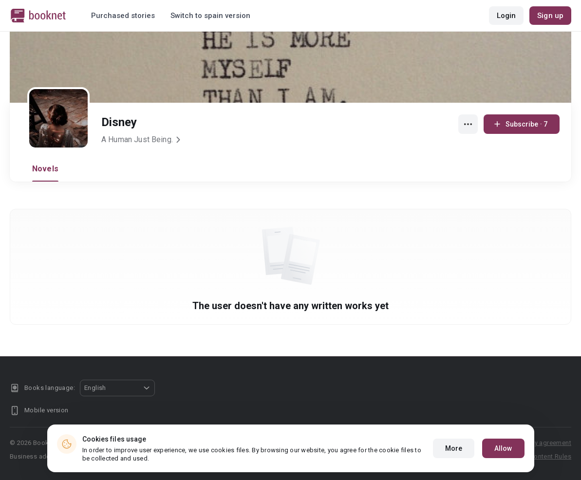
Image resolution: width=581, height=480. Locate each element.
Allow (503, 448)
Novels (45, 168)
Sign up (550, 15)
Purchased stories (123, 15)
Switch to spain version (210, 15)
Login (506, 15)
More (453, 448)
